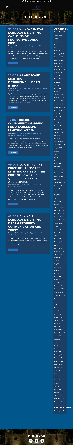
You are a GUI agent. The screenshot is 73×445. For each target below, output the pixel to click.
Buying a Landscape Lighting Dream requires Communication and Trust (24, 223)
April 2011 (57, 386)
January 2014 (58, 282)
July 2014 (57, 264)
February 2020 (59, 54)
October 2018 (58, 104)
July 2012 (57, 339)
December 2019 (59, 60)
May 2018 (57, 119)
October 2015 (58, 217)
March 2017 (57, 163)
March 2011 (57, 389)
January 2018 (58, 132)
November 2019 (59, 63)
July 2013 (57, 301)
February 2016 (58, 204)
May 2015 (57, 232)
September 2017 (59, 145)
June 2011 (57, 380)
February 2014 (58, 279)
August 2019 (58, 72)
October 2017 (58, 141)
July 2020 (57, 38)
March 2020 (58, 50)
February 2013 (58, 317)
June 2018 (57, 116)
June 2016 (57, 192)
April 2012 (57, 348)
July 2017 (57, 151)
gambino (35, 46)
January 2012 (58, 358)
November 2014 (59, 251)
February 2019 (58, 91)
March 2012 (57, 351)
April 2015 (57, 235)
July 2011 (57, 377)
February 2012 (58, 355)
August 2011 (58, 373)
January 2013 (58, 320)
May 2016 (57, 195)
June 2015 (57, 229)
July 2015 (57, 226)
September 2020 (59, 32)
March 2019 (57, 88)
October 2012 (58, 329)
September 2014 (59, 257)
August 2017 (58, 148)
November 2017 (59, 138)
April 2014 (57, 273)
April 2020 (57, 47)
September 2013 (59, 295)
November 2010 (59, 402)
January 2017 (58, 170)
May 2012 (57, 345)
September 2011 (59, 370)
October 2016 (58, 179)
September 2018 (59, 107)
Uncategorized (25, 46)
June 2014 (57, 267)
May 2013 (57, 308)
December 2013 (59, 286)
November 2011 (59, 364)
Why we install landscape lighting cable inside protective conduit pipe (26, 36)
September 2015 (59, 220)
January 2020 (58, 57)
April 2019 (57, 85)
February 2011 (58, 392)
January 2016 (58, 207)
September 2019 (59, 69)
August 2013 (58, 298)
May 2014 (57, 270)
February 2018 (58, 129)
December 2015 (59, 210)
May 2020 (57, 44)
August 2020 (58, 35)
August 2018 (58, 110)
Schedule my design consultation (40, 1)
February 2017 (58, 166)
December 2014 (59, 248)
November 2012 (59, 326)
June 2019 (57, 79)
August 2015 (58, 223)
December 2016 (59, 173)
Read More (13, 63)
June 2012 (57, 342)
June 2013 (57, 304)
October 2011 (58, 367)
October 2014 (58, 254)
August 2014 (58, 261)
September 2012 (59, 333)
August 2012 (58, 336)
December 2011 (59, 361)
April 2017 (57, 160)
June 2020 (57, 41)
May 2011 (57, 383)
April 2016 (57, 198)
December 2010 (59, 398)
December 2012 (59, 323)
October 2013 (58, 292)
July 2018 (57, 113)
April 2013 (57, 311)
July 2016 (57, 188)
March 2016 (57, 201)
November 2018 (59, 101)
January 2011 (58, 395)
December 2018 (59, 98)
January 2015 (58, 245)
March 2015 (57, 239)
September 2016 (59, 182)
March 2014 (57, 276)
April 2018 (57, 123)
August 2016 (58, 185)
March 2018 (58, 126)
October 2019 (58, 66)
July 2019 (57, 76)
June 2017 (57, 154)
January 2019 (58, 94)
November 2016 (59, 176)
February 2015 (58, 242)
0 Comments (43, 46)
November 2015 (59, 214)
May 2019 (57, 82)
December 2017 (59, 135)
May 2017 (57, 157)
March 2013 (57, 314)
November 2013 (59, 289)
